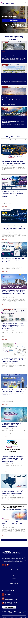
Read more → (5, 173)
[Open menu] (25, 3)
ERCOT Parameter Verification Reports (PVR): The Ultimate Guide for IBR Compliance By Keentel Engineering (13, 260)
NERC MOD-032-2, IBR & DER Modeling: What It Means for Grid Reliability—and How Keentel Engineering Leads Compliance (14, 359)
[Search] (14, 139)
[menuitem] (14, 573)
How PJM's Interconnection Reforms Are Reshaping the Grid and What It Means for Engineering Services (13, 523)
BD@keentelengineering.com (11, 599)
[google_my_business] (8, 565)
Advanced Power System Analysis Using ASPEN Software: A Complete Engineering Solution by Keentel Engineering (12, 425)
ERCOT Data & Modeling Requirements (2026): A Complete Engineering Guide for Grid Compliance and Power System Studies (14, 491)
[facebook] (3, 565)
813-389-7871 (8, 594)
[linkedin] (5, 565)
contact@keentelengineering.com (12, 598)
